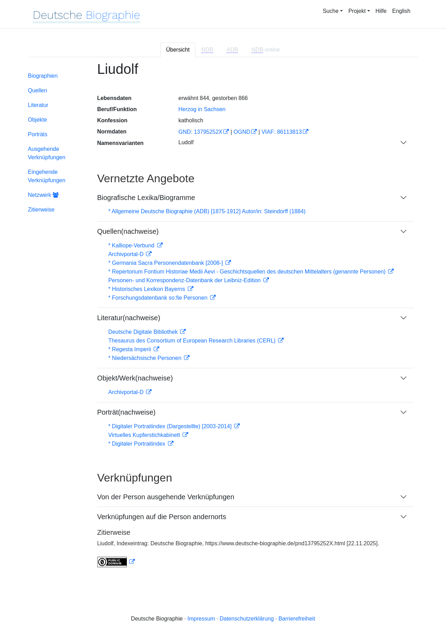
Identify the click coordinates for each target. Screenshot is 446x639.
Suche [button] (330, 11)
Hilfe (381, 11)
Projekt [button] (357, 11)
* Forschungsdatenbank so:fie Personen (158, 298)
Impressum (201, 619)
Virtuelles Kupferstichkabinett (145, 435)
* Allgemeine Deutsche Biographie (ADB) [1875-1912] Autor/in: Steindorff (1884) (207, 211)
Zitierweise (41, 210)
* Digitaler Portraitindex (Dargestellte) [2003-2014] (170, 426)
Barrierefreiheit (296, 619)
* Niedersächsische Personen (145, 358)
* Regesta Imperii (130, 349)
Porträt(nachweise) (126, 412)
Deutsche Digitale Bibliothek (143, 332)
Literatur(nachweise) (128, 318)
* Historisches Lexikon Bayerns (147, 289)
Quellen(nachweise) (128, 231)
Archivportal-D (126, 254)
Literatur (38, 105)
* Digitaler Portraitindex (137, 444)
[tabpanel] (223, 319)
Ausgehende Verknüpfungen (47, 153)
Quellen (37, 90)
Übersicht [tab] (178, 50)
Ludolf (186, 142)
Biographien (42, 76)
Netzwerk (43, 195)
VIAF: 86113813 (281, 132)
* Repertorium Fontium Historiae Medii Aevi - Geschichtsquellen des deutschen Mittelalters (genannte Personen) (247, 272)
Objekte (37, 120)
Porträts (37, 134)
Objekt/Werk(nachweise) (135, 378)
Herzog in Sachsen (201, 109)
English (401, 11)
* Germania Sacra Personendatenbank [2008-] (166, 263)
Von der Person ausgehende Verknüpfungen (165, 497)
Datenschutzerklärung (247, 619)
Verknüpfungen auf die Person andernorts (161, 517)
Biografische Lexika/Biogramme (146, 197)
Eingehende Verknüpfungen (47, 176)
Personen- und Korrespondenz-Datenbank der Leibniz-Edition (185, 280)
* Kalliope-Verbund (132, 245)
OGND (241, 132)
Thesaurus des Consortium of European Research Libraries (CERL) (192, 341)
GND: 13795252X (200, 132)
